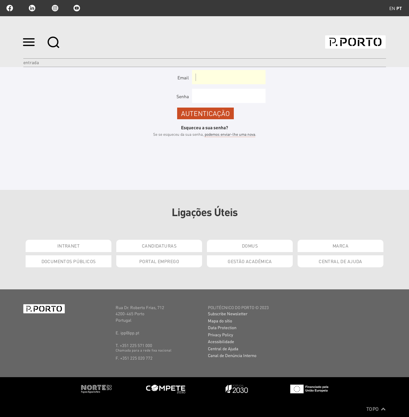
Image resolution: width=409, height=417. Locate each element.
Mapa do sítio (220, 320)
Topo (376, 409)
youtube (77, 8)
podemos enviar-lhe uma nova (230, 134)
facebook (9, 8)
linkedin (32, 8)
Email (183, 77)
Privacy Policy (220, 334)
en (392, 8)
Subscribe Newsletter (227, 313)
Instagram (54, 8)
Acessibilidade (221, 341)
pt (399, 8)
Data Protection (222, 327)
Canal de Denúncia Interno (232, 355)
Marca (340, 246)
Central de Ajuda (340, 261)
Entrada (31, 62)
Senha (182, 96)
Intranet (68, 246)
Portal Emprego (159, 261)
